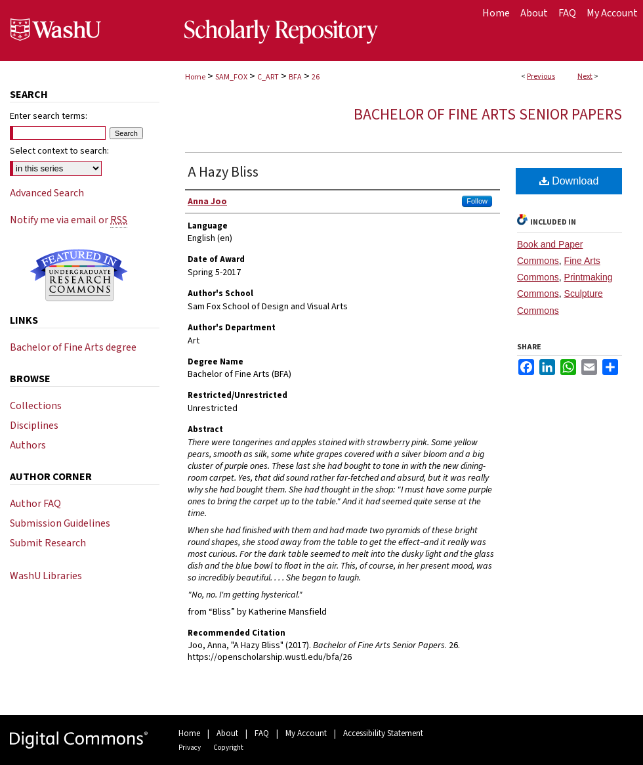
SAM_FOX (231, 77)
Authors (28, 445)
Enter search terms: (48, 116)
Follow (477, 201)
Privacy (189, 748)
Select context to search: (59, 151)
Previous (541, 76)
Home (195, 77)
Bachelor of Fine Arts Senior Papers (488, 114)
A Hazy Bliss (223, 172)
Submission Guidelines (60, 523)
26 (316, 77)
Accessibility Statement (383, 733)
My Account (306, 733)
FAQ (262, 733)
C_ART (268, 77)
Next (584, 76)
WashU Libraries (46, 576)
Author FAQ (35, 503)
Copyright (228, 748)
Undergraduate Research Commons (78, 275)
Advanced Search (47, 193)
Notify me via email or (68, 220)
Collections (36, 406)
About (227, 733)
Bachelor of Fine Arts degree (73, 347)
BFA (295, 77)
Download (569, 180)
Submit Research (48, 543)
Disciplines (34, 425)
